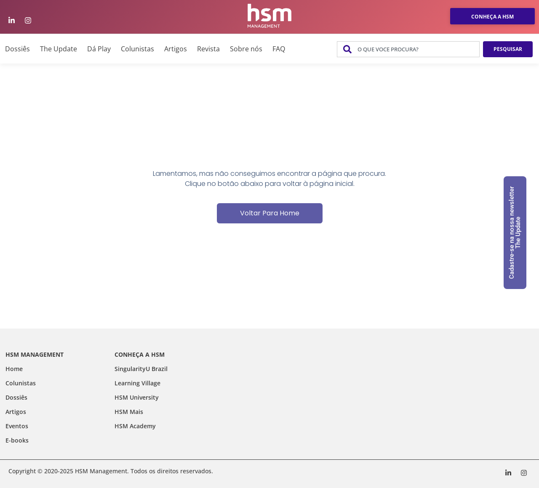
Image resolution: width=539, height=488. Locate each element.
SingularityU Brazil (141, 369)
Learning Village (137, 383)
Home (14, 369)
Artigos (175, 48)
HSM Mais (129, 412)
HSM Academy (135, 426)
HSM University (137, 397)
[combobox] (408, 49)
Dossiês (17, 48)
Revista (208, 48)
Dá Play (99, 48)
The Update (58, 48)
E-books (17, 440)
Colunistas (137, 48)
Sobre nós (246, 48)
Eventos (16, 426)
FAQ (278, 48)
